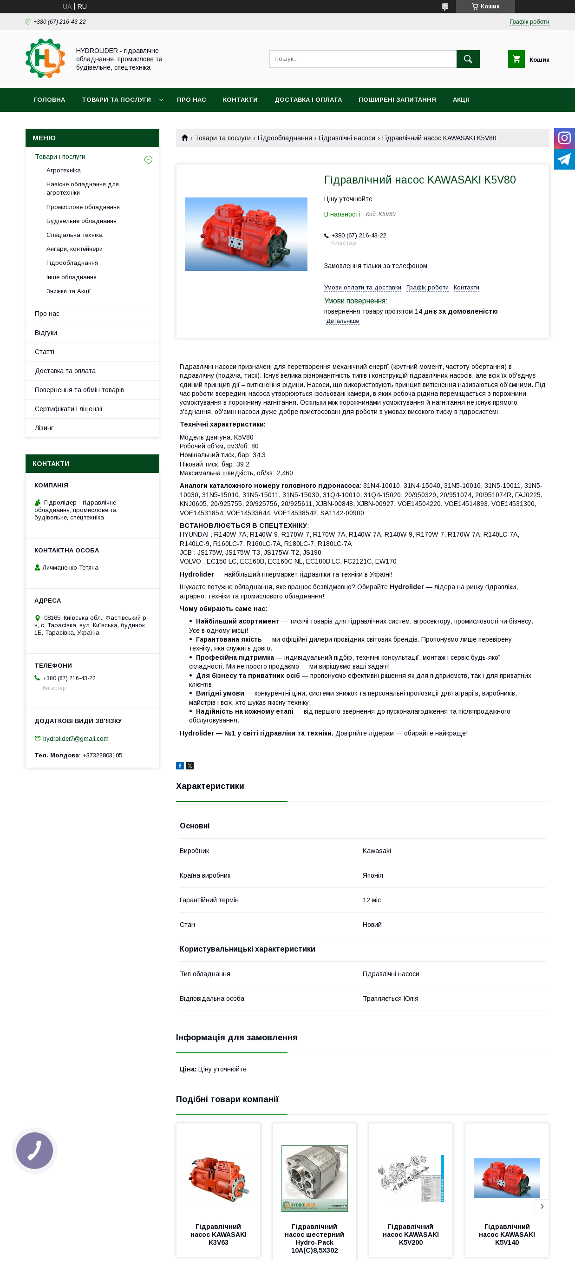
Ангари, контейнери (74, 248)
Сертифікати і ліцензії (69, 409)
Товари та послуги (116, 99)
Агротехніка (63, 170)
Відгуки (46, 332)
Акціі (461, 99)
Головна (49, 99)
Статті (44, 351)
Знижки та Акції (68, 291)
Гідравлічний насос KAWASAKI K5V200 (412, 1234)
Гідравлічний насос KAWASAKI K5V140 (508, 1234)
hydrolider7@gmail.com (76, 738)
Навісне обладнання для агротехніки (82, 188)
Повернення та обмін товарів (79, 390)
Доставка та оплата (65, 370)
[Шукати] (468, 59)
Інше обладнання (71, 277)
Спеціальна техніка (74, 234)
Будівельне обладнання (81, 220)
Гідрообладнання (285, 138)
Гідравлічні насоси (347, 138)
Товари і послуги (60, 156)
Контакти (240, 99)
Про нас (191, 99)
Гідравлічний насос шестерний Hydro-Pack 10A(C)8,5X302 (315, 1238)
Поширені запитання (397, 99)
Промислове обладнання (83, 207)
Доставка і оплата (308, 99)
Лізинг (44, 428)
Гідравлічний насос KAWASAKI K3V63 (219, 1234)
